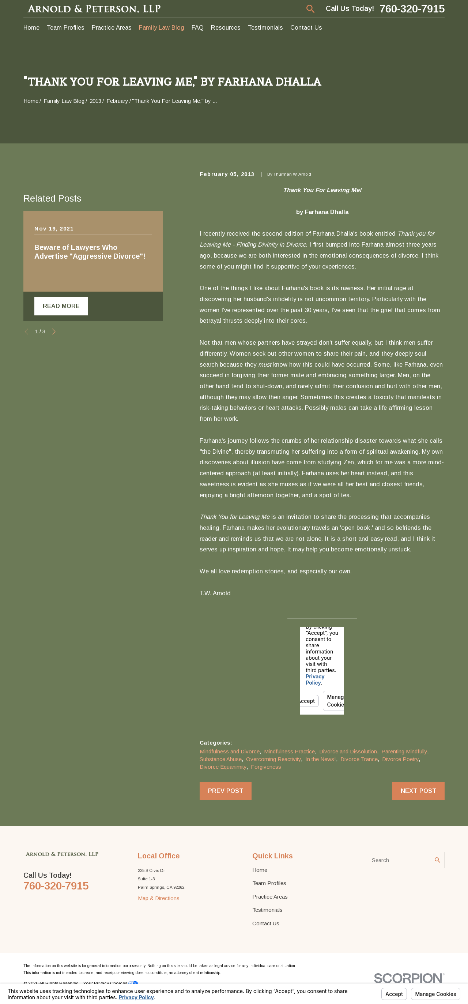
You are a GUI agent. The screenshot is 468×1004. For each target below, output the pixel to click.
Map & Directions (159, 898)
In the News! (320, 759)
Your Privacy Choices (110, 983)
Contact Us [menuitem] (306, 27)
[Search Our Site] (437, 860)
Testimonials (267, 910)
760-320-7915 (412, 8)
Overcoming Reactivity (273, 759)
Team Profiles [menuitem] (65, 27)
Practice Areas (270, 897)
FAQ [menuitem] (198, 27)
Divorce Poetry (400, 759)
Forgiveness (266, 767)
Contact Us (265, 923)
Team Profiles (269, 883)
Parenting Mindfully (404, 751)
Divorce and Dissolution (348, 751)
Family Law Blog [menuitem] (161, 27)
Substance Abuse (221, 759)
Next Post (419, 790)
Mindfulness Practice (289, 751)
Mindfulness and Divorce (230, 751)
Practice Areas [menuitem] (112, 27)
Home (259, 870)
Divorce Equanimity (223, 767)
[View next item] (54, 332)
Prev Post (226, 790)
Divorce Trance (359, 759)
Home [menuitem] (31, 27)
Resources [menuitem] (226, 27)
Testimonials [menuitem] (265, 27)
